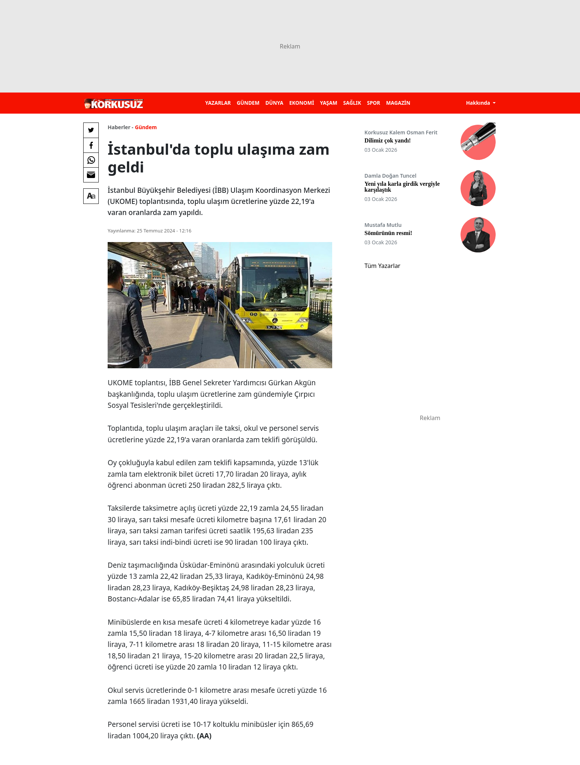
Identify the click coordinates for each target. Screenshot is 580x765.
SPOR (373, 102)
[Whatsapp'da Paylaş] (91, 159)
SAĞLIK (352, 102)
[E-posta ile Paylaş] (91, 174)
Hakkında (479, 102)
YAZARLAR (218, 102)
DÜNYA (274, 102)
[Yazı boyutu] (91, 196)
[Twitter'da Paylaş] (91, 130)
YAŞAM (328, 102)
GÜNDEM (248, 102)
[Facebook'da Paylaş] (91, 145)
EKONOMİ (301, 102)
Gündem (146, 127)
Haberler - (120, 127)
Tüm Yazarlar (382, 266)
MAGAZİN (398, 102)
